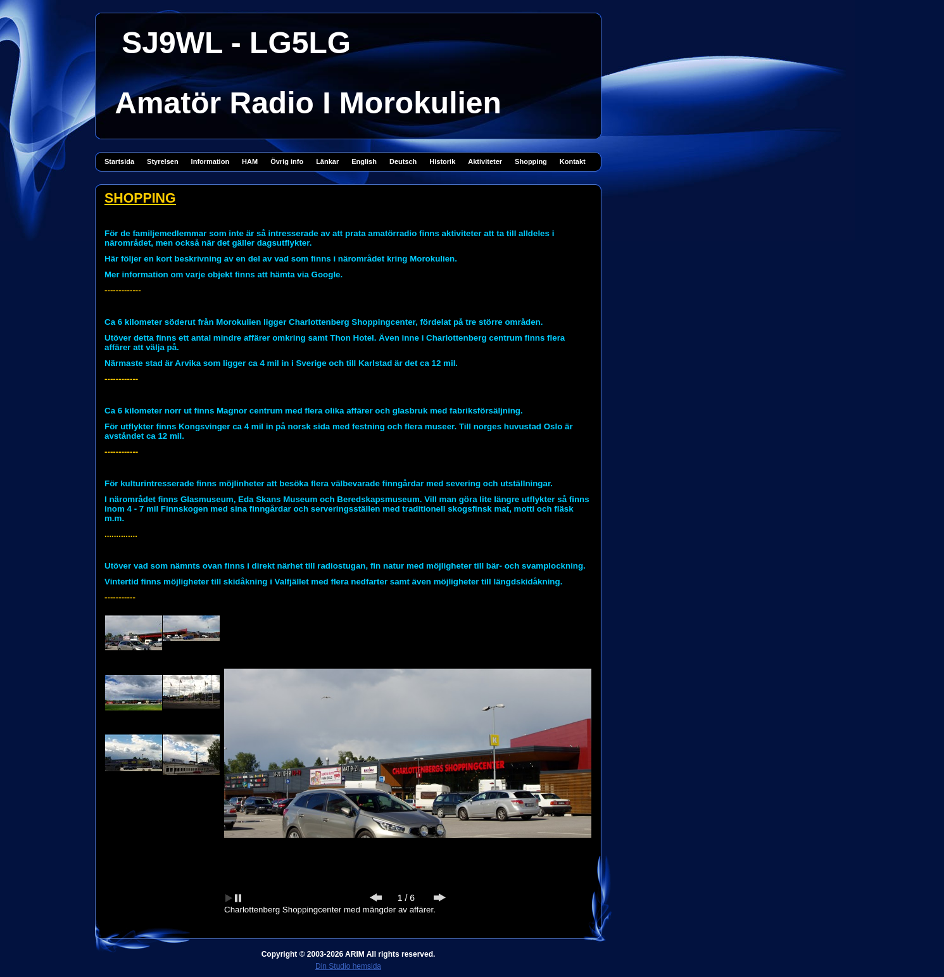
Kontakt (573, 161)
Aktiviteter (485, 161)
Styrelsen (163, 161)
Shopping (531, 161)
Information (210, 161)
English (364, 161)
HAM (250, 161)
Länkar (327, 161)
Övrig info (286, 161)
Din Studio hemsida (348, 966)
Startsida (119, 161)
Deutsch (403, 161)
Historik (442, 161)
